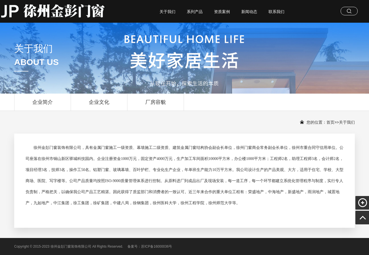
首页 (330, 122)
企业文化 (99, 105)
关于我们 (167, 11)
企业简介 (42, 105)
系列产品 (195, 11)
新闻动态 (249, 11)
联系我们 (276, 11)
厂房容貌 (155, 105)
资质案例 (222, 11)
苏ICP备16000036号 (156, 246)
